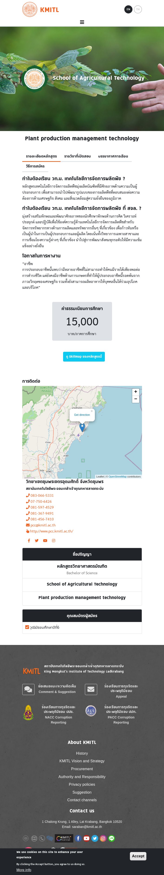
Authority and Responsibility (82, 777)
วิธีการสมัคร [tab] (35, 166)
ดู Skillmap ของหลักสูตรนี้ (84, 356)
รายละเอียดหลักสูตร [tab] (41, 156)
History (82, 753)
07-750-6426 (39, 501)
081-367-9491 (40, 513)
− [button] (135, 399)
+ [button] (135, 392)
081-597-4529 (40, 507)
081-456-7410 (40, 519)
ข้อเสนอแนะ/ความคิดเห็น (57, 686)
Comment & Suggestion (57, 692)
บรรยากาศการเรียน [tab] (113, 156)
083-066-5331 (40, 495)
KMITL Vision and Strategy (81, 761)
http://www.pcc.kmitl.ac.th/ (49, 531)
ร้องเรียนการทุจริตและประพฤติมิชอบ (121, 688)
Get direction (82, 415)
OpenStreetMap (118, 476)
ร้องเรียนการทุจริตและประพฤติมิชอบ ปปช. (58, 709)
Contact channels (82, 800)
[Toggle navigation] (82, 22)
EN (128, 9)
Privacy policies (82, 784)
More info (23, 870)
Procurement (82, 769)
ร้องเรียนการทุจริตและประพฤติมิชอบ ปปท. (121, 709)
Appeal (121, 696)
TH (138, 9)
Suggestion (81, 792)
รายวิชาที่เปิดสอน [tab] (77, 156)
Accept (138, 856)
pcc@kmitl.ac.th (41, 525)
